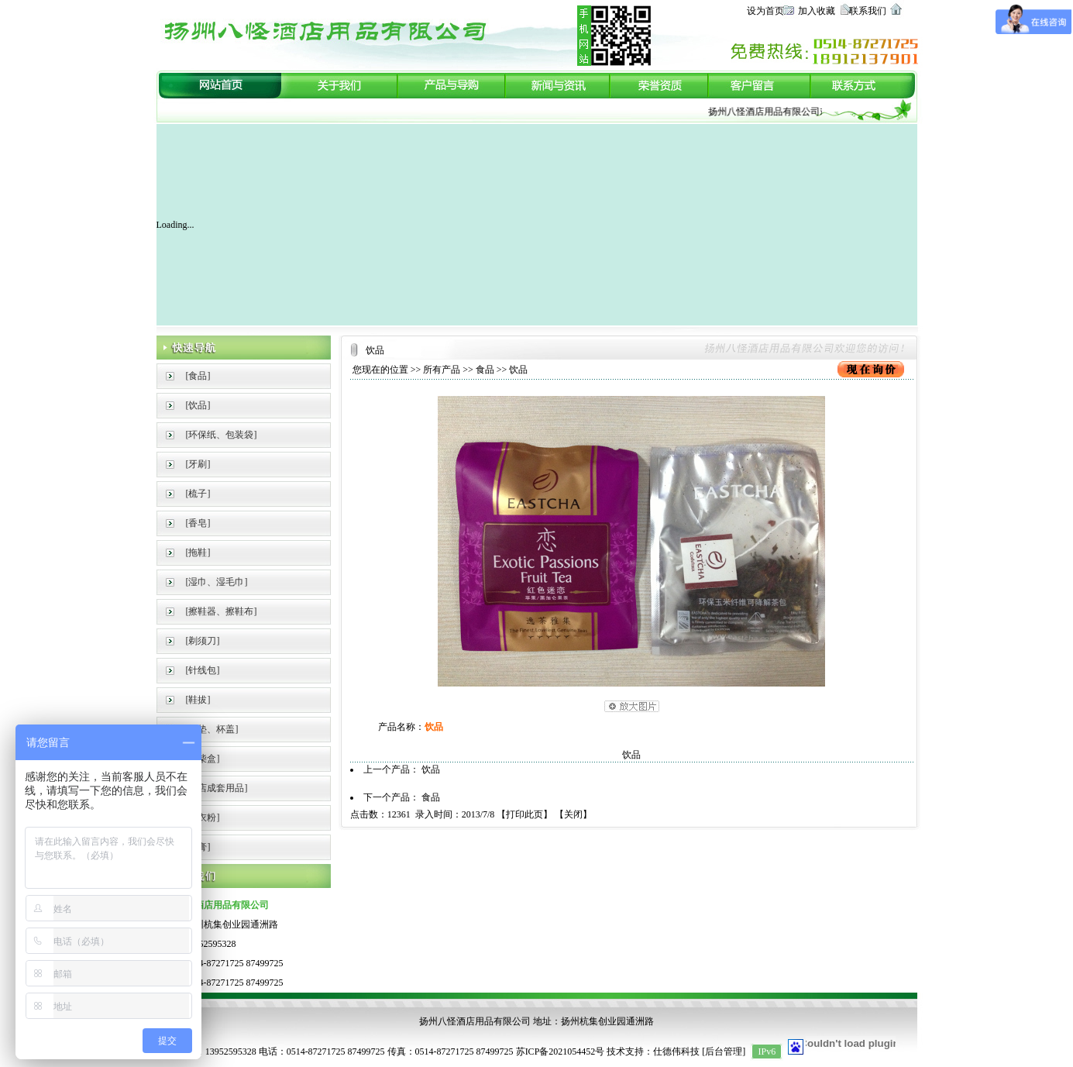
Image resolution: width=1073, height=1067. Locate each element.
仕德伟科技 (676, 1051)
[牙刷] (198, 464)
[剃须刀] (203, 640)
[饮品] (198, 405)
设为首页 (765, 10)
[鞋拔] (198, 699)
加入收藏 (816, 10)
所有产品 (441, 369)
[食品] (198, 375)
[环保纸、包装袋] (221, 434)
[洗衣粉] (203, 817)
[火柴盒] (203, 758)
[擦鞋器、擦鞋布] (221, 611)
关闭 (573, 814)
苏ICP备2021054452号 (560, 1051)
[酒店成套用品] (217, 788)
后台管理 (723, 1051)
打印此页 (524, 814)
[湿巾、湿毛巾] (217, 582)
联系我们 (867, 10)
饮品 (430, 769)
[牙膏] (198, 847)
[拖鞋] (198, 552)
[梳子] (198, 493)
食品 (485, 369)
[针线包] (203, 670)
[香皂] (198, 523)
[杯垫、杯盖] (212, 729)
